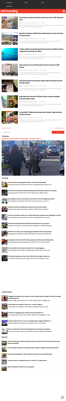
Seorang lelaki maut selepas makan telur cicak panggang (26, 243)
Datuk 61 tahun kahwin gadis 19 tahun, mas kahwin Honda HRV (27, 177)
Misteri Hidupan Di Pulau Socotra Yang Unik (21, 362)
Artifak (22, 19)
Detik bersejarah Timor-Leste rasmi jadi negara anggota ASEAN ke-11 (29, 316)
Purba (22, 66)
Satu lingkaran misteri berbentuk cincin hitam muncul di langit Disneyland (31, 194)
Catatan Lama (59, 123)
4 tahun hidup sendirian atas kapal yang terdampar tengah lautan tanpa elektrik (33, 343)
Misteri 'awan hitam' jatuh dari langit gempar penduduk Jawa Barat (29, 324)
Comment (42, 19)
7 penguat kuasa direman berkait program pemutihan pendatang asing (30, 235)
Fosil (22, 50)
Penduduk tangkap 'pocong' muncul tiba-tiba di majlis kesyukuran (29, 251)
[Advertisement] (33, 272)
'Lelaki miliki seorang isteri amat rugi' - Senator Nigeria (25, 299)
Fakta (22, 97)
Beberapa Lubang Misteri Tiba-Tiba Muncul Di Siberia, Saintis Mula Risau (30, 349)
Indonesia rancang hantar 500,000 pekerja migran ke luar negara (28, 218)
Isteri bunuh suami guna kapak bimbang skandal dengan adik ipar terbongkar (32, 186)
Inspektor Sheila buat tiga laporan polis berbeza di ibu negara (27, 202)
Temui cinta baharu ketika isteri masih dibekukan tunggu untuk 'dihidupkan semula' (34, 210)
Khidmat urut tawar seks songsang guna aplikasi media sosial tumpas (30, 227)
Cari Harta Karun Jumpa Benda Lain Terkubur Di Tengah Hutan (27, 355)
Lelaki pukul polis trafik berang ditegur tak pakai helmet (21, 134)
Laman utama (6, 123)
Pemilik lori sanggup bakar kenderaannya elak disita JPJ (25, 308)
